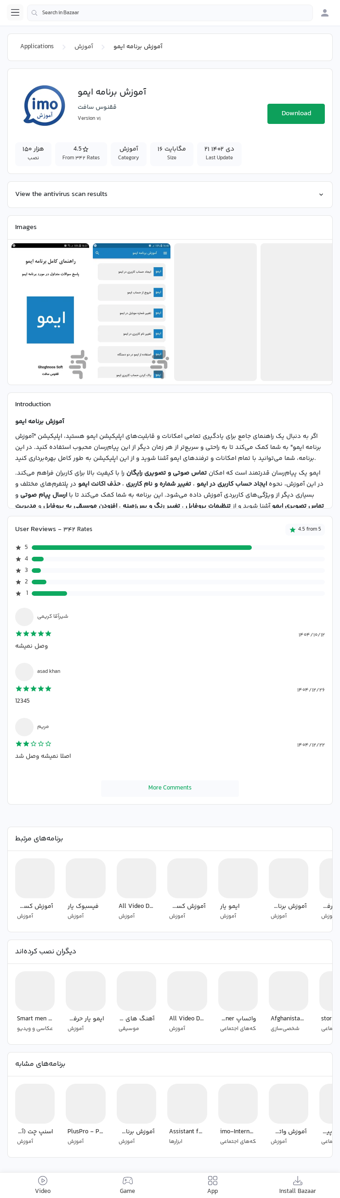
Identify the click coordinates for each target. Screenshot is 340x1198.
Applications (37, 47)
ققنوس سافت (97, 107)
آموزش (83, 47)
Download (296, 113)
